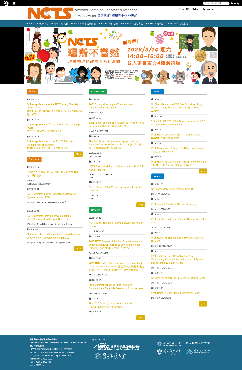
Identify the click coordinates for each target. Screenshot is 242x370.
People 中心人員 (59, 23)
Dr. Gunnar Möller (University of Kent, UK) (173, 189)
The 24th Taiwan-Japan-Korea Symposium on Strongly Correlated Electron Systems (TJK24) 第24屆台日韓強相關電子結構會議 (116, 145)
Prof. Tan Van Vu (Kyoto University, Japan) (173, 204)
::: (177, 9)
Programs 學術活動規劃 (83, 23)
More (78, 154)
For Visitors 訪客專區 (132, 23)
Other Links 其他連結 (177, 23)
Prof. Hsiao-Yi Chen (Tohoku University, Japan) (176, 293)
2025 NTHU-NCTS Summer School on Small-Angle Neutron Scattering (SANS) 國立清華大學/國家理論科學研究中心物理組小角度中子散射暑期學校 (116, 266)
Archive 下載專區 (154, 23)
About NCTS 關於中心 (37, 23)
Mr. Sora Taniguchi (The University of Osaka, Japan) (178, 278)
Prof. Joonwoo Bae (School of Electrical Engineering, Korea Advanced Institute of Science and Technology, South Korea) (177, 259)
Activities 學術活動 (108, 23)
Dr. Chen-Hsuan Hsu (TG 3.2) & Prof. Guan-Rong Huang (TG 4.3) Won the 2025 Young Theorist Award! (176, 108)
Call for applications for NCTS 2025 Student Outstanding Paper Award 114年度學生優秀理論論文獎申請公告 (50, 145)
